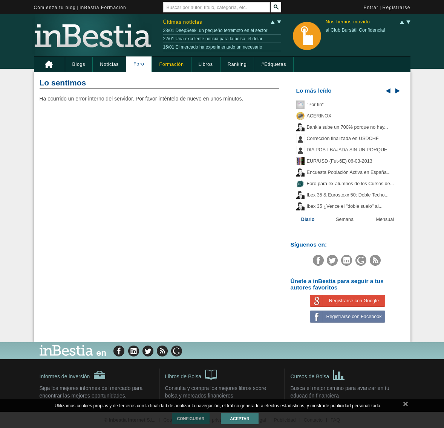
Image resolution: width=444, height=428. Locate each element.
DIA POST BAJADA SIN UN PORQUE (347, 149)
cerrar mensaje (406, 405)
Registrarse (396, 7)
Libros (206, 64)
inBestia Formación (103, 7)
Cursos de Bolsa (318, 374)
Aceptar (239, 418)
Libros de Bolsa (191, 374)
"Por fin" (315, 104)
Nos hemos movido (348, 22)
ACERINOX (319, 116)
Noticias (109, 64)
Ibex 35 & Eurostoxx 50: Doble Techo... (348, 195)
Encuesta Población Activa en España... (349, 172)
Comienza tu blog (55, 7)
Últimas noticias (182, 22)
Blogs (79, 64)
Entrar (371, 7)
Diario (308, 219)
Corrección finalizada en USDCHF (343, 138)
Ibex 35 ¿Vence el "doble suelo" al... (345, 206)
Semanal (345, 219)
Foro (138, 64)
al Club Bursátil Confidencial (355, 30)
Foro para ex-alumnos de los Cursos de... (350, 183)
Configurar (190, 418)
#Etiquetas (273, 64)
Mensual (385, 219)
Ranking (237, 64)
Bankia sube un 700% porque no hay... (347, 127)
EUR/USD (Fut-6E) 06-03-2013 (339, 161)
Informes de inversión (73, 375)
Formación (171, 64)
